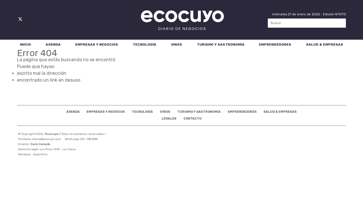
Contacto (192, 118)
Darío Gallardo (40, 144)
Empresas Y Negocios (96, 44)
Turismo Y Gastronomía (220, 44)
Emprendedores (275, 44)
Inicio (25, 44)
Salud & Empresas (324, 44)
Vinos (176, 44)
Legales (169, 118)
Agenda (53, 44)
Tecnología (144, 44)
